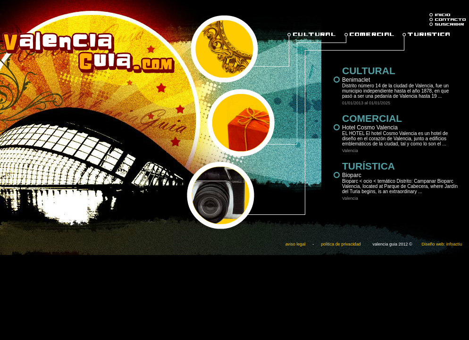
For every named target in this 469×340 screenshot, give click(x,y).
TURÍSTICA (368, 166)
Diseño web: (433, 244)
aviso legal (295, 244)
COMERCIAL (372, 118)
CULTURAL (368, 70)
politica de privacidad (340, 244)
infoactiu (454, 244)
